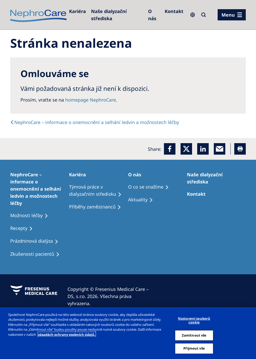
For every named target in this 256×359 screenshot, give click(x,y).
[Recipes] (97, 207)
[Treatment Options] (39, 189)
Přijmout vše (194, 348)
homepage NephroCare (90, 100)
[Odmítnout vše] (250, 333)
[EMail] (219, 149)
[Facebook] (169, 149)
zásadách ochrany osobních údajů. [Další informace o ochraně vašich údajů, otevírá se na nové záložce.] (66, 334)
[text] (94, 122)
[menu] (232, 14)
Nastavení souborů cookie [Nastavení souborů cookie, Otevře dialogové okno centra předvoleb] (194, 320)
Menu (228, 15)
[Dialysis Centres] (77, 11)
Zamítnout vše (194, 335)
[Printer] (240, 149)
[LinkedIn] (203, 149)
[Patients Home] (80, 174)
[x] (186, 149)
